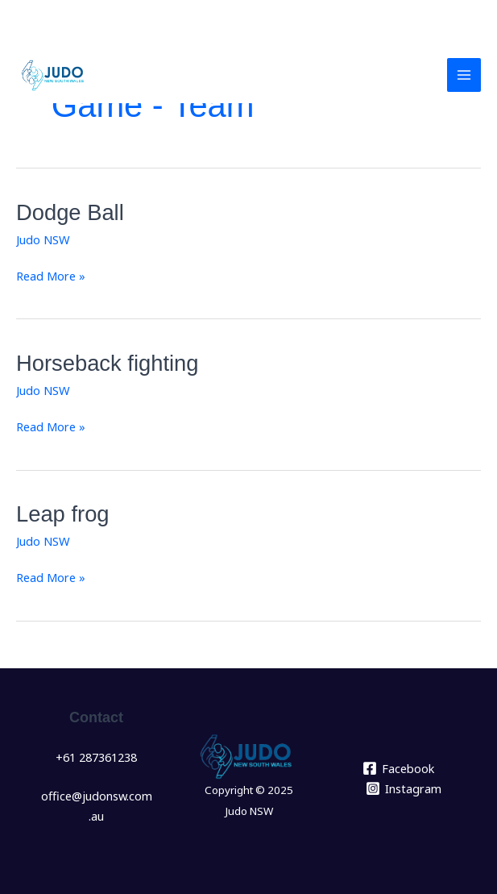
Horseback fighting (107, 363)
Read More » (50, 275)
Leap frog (63, 513)
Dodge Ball (70, 212)
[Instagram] (403, 788)
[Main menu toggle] (464, 75)
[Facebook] (398, 768)
